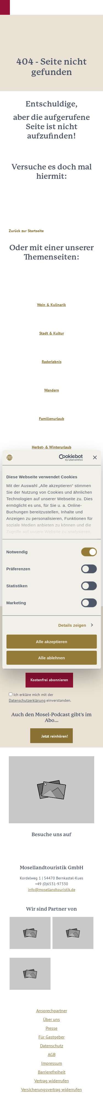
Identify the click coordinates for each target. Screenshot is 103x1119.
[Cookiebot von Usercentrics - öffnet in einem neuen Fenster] (61, 457)
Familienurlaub (51, 418)
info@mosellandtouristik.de (51, 889)
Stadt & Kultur (51, 333)
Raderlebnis (52, 361)
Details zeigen (72, 625)
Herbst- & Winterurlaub (51, 447)
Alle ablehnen (51, 657)
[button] (5, 7)
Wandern (51, 390)
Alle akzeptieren (51, 641)
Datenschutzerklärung (27, 700)
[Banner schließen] (95, 457)
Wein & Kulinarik (51, 304)
